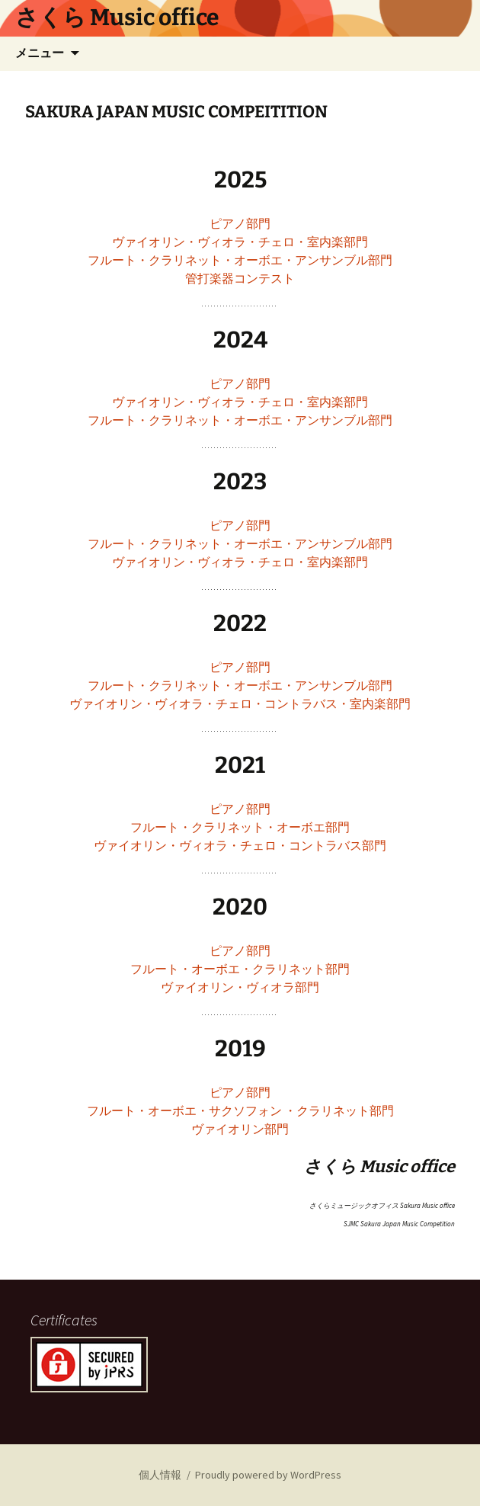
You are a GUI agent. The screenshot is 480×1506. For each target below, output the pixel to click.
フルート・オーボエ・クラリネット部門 (240, 968)
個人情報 (160, 1475)
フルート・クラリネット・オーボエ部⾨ (240, 827)
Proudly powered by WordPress (268, 1475)
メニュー (39, 52)
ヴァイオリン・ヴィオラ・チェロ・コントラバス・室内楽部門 (240, 703)
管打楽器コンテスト (240, 278)
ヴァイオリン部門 (240, 1128)
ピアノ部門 (240, 223)
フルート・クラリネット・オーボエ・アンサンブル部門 (240, 260)
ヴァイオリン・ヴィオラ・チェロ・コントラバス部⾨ (240, 845)
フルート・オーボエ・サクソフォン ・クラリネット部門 (240, 1110)
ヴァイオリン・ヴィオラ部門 (240, 987)
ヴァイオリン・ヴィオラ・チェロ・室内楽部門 (240, 241)
